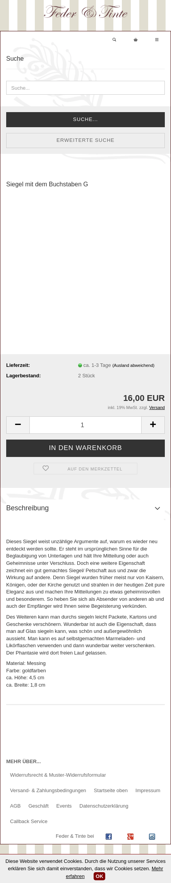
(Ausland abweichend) (133, 365)
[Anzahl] (85, 425)
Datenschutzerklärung (103, 806)
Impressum (147, 790)
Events (64, 806)
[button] (17, 425)
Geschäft (38, 806)
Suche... (85, 119)
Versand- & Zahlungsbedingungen (48, 790)
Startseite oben (111, 790)
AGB (15, 806)
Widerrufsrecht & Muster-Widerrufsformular (58, 775)
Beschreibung (27, 508)
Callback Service (29, 821)
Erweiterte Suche (85, 140)
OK (99, 876)
